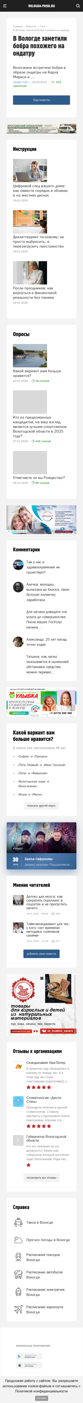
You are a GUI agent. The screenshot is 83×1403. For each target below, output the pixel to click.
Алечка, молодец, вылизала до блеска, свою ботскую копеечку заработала (47, 592)
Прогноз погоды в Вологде (48, 1240)
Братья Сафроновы (38, 859)
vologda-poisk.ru (41, 6)
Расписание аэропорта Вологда (44, 1309)
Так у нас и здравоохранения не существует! (43, 567)
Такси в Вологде (39, 1222)
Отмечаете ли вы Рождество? (39, 477)
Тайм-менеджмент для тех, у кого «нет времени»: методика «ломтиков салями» (48, 929)
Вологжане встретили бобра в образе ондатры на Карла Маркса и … (39, 72)
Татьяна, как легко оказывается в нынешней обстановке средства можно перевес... (47, 664)
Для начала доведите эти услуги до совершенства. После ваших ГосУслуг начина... (46, 619)
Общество (21, 82)
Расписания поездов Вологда (43, 1257)
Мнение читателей (31, 885)
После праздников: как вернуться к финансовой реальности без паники (35, 293)
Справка (21, 1207)
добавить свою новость (41, 953)
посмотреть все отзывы (41, 1177)
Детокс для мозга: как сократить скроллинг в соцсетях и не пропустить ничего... (46, 902)
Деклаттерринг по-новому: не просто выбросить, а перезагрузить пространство (38, 241)
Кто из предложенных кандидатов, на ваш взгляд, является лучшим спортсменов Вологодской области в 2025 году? (40, 426)
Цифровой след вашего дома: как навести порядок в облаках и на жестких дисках (40, 190)
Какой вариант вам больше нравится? (37, 373)
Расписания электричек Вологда (45, 1292)
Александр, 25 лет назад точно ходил (46, 642)
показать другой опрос (41, 805)
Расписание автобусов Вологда (44, 1274)
